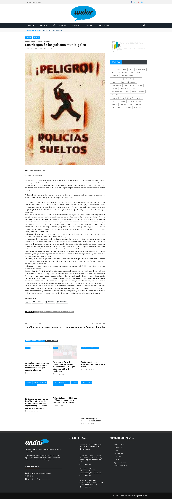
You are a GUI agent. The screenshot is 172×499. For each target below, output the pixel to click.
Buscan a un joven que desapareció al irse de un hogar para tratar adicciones (91, 482)
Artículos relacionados (35, 341)
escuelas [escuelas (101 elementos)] (138, 79)
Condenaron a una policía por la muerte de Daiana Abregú (91, 445)
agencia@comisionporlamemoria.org (39, 479)
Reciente (72, 438)
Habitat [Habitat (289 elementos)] (122, 82)
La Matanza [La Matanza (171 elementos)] (124, 88)
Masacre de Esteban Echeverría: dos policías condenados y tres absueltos (90, 471)
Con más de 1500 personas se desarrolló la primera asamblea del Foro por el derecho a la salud (37, 366)
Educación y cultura (64, 382)
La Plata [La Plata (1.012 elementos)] (133, 88)
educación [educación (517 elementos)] (128, 79)
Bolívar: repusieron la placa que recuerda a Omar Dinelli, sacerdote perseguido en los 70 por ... (91, 459)
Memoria (43, 25)
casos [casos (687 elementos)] (131, 69)
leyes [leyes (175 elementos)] (127, 92)
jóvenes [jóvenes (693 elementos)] (114, 88)
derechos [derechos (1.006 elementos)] (115, 76)
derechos (44, 312)
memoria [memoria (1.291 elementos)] (140, 95)
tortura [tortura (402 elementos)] (120, 108)
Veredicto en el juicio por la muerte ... (43, 327)
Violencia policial (93, 348)
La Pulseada (118, 448)
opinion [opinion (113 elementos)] (139, 98)
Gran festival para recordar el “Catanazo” (91, 419)
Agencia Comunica (120, 463)
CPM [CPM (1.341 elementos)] (131, 72)
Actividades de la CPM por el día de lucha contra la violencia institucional (65, 400)
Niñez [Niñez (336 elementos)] (122, 98)
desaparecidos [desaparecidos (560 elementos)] (117, 79)
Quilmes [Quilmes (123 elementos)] (114, 104)
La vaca (116, 460)
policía (52, 312)
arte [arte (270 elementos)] (113, 69)
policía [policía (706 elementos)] (114, 101)
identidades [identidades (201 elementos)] (131, 82)
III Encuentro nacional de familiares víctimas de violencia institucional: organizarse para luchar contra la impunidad (36, 403)
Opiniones (28, 37)
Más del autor (51, 341)
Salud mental (104, 25)
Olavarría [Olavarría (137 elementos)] (130, 98)
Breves (84, 382)
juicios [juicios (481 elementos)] (132, 85)
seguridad (69, 312)
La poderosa (118, 457)
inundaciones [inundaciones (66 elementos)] (116, 85)
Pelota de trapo (119, 445)
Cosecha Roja (118, 454)
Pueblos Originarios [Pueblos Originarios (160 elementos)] (134, 101)
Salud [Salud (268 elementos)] (131, 104)
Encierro (89, 25)
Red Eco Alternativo (120, 466)
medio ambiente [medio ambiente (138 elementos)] (129, 95)
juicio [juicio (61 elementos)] (125, 85)
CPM (37, 312)
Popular (82, 438)
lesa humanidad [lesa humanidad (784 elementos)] (117, 92)
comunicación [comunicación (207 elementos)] (122, 72)
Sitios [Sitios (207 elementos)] (113, 108)
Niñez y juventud (59, 25)
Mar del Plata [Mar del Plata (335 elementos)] (116, 95)
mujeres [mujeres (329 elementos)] (114, 98)
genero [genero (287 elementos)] (114, 82)
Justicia (31, 25)
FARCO (116, 451)
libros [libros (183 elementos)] (134, 92)
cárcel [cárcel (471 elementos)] (138, 72)
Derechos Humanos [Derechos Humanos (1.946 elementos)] (127, 76)
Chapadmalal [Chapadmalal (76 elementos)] (140, 69)
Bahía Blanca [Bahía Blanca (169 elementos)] (121, 69)
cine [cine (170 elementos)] (113, 72)
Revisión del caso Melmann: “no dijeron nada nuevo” (93, 364)
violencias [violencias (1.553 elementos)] (137, 108)
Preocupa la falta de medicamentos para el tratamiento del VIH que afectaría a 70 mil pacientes (64, 366)
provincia (60, 312)
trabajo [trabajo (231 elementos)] (128, 108)
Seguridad (76, 25)
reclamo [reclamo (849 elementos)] (123, 104)
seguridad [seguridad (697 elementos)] (139, 104)
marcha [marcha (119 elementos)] (141, 92)
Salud (28, 348)
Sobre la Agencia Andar (33, 2)
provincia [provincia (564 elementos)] (122, 101)
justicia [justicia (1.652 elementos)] (140, 85)
